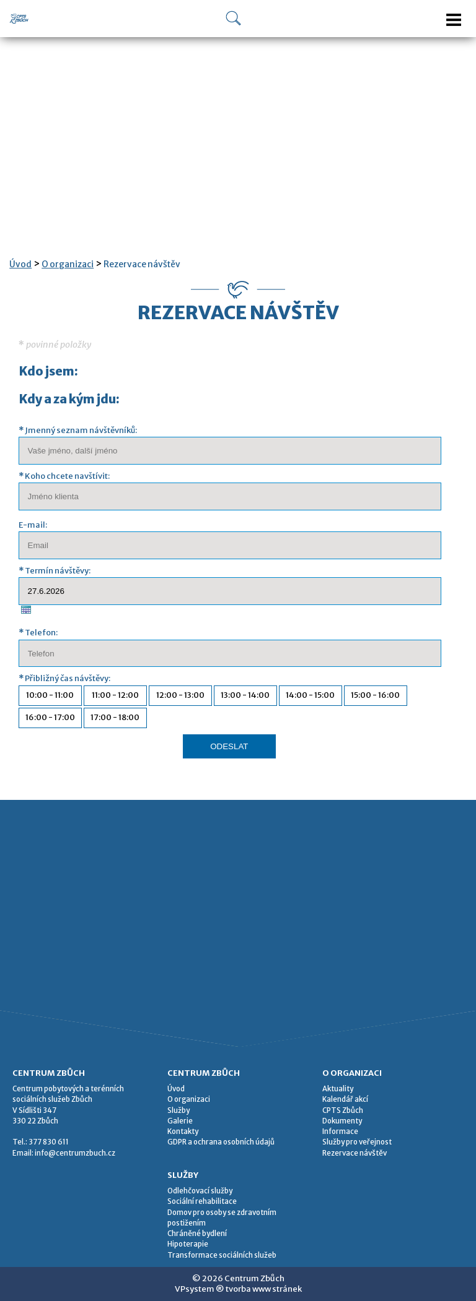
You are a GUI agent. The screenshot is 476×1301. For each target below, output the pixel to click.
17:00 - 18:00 (114, 717)
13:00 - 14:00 (245, 695)
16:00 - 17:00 (50, 717)
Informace (340, 1131)
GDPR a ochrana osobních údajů (221, 1142)
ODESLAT (229, 746)
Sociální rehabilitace (202, 1201)
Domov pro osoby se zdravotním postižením (221, 1217)
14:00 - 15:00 (310, 695)
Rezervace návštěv (142, 264)
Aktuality (337, 1088)
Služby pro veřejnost (357, 1142)
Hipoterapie (187, 1244)
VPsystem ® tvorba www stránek (238, 1289)
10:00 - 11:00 (50, 695)
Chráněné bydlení (197, 1233)
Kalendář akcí (345, 1099)
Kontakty (182, 1131)
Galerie (180, 1121)
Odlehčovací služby (199, 1191)
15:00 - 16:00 (375, 695)
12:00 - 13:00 (180, 695)
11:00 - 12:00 (115, 695)
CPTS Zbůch (342, 1110)
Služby (178, 1110)
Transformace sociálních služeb (221, 1255)
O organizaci (68, 264)
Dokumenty (342, 1121)
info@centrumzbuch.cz (75, 1153)
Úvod (20, 264)
